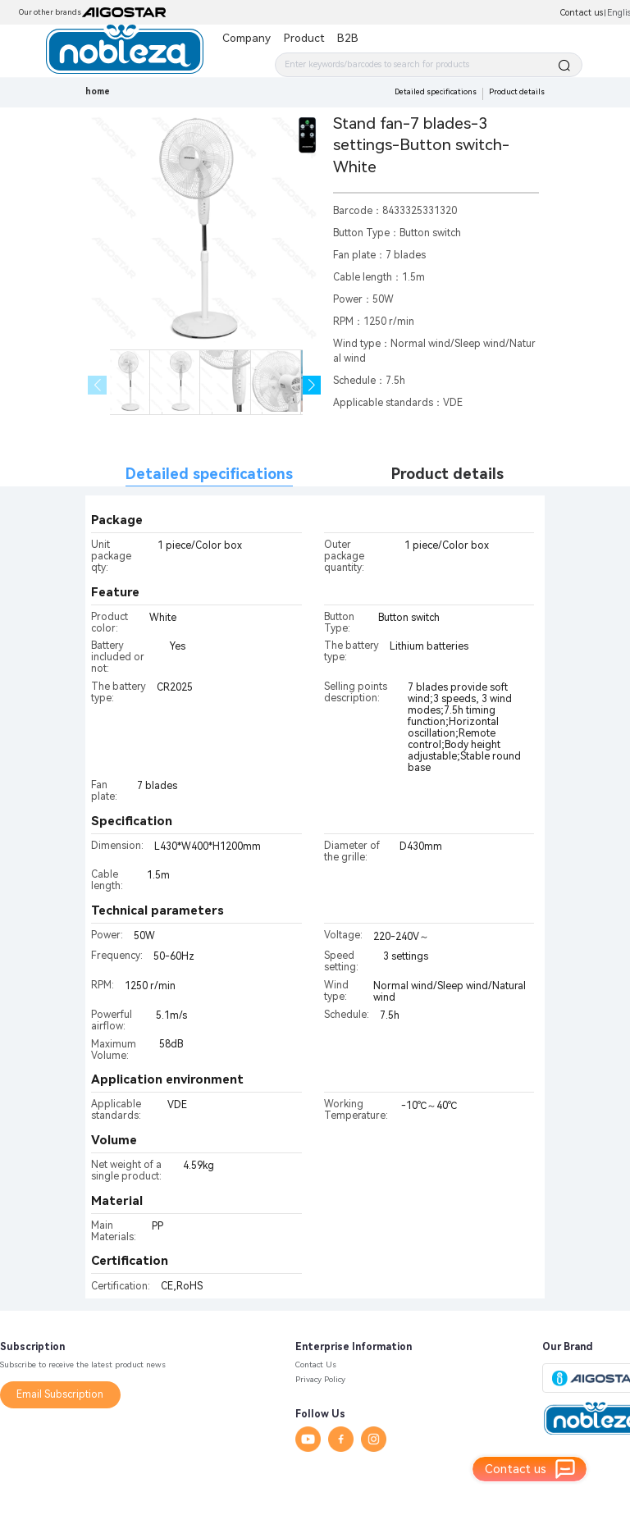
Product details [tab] (447, 473)
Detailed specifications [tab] (209, 473)
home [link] (97, 91)
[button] (312, 385)
